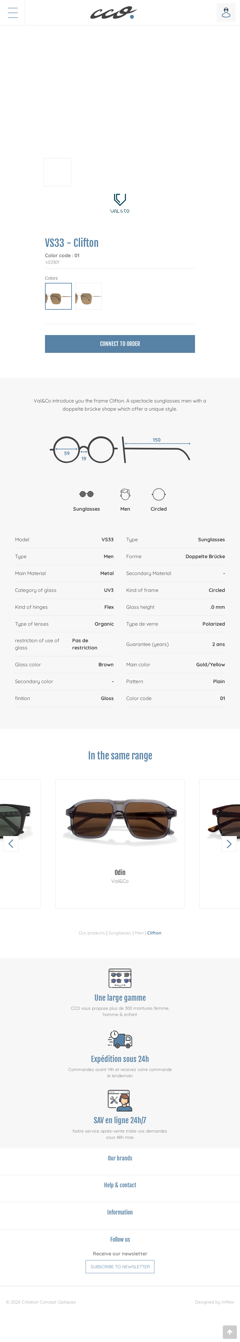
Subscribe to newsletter (120, 1266)
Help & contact (120, 1185)
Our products (92, 933)
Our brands (120, 1158)
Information (120, 1212)
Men (139, 933)
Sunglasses (119, 933)
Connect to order (120, 343)
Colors (51, 278)
